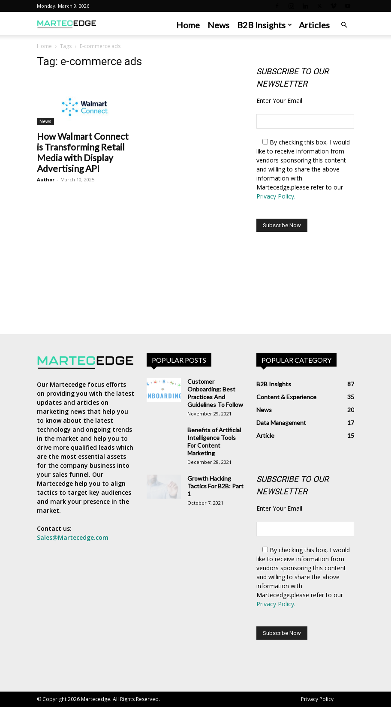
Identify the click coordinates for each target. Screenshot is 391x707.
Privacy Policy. (275, 196)
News (218, 25)
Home (188, 25)
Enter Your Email (279, 100)
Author (45, 179)
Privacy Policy (317, 699)
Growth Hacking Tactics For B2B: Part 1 (215, 486)
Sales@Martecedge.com (72, 537)
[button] (344, 25)
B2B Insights (264, 25)
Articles (314, 25)
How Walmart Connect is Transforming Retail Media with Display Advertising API (83, 152)
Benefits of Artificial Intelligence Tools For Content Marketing (214, 441)
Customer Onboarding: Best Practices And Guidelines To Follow (215, 393)
